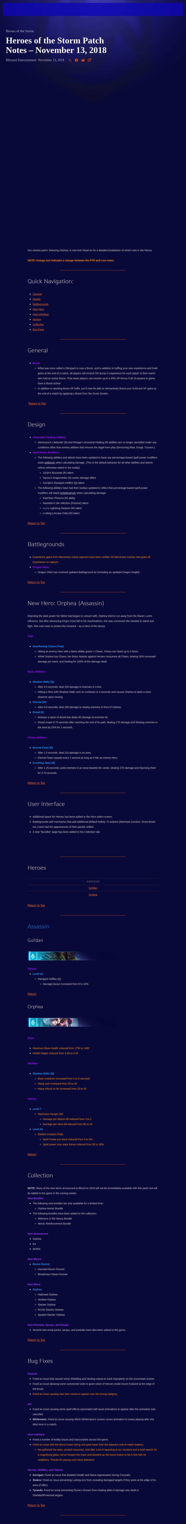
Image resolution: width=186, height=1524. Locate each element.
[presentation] (14, 9)
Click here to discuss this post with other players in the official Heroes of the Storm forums (92, 1354)
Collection (38, 154)
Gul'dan (93, 717)
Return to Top (37, 233)
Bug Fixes (38, 159)
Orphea (93, 724)
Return (32, 823)
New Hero (38, 138)
